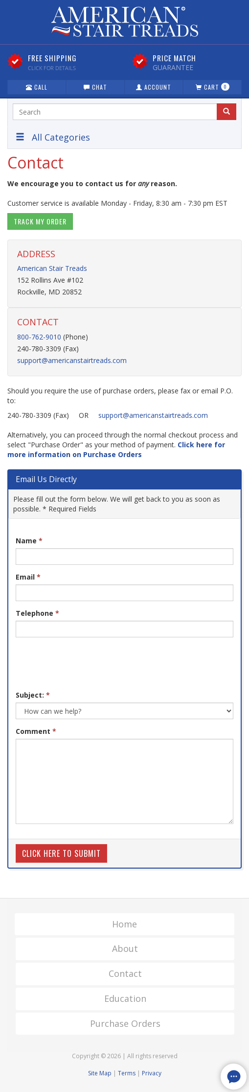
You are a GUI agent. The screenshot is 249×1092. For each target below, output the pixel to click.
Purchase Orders (125, 1023)
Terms (127, 1073)
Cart (212, 87)
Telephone (37, 613)
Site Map (100, 1073)
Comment (36, 731)
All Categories (53, 137)
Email (28, 577)
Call (36, 87)
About (125, 948)
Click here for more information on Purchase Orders (116, 449)
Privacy (151, 1073)
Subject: (33, 695)
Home (124, 924)
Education (125, 998)
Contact (125, 973)
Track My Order (40, 221)
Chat (95, 87)
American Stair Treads (52, 268)
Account (153, 87)
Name (29, 540)
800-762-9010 (39, 336)
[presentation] (90, 664)
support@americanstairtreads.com (72, 360)
